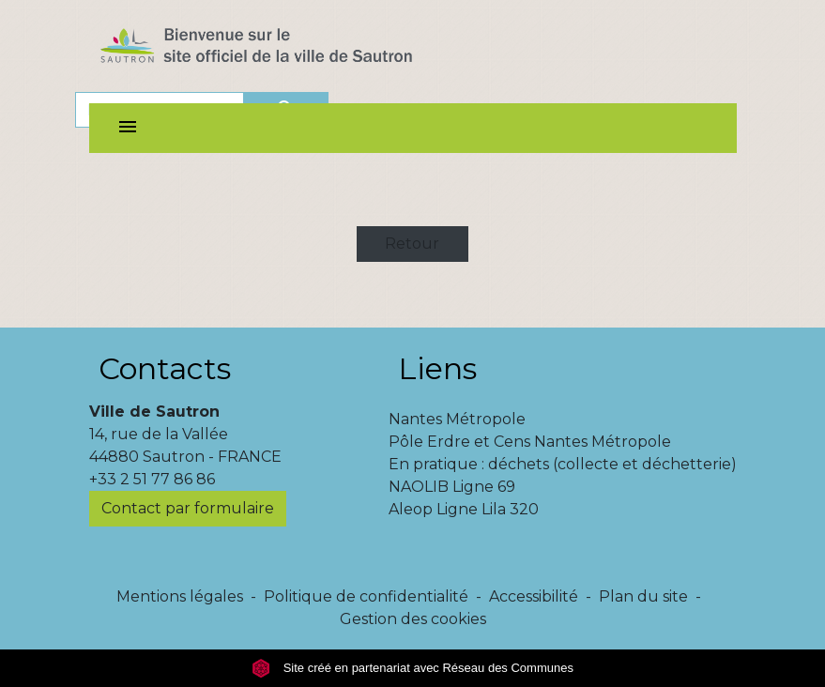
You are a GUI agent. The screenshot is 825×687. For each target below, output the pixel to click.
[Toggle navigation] (127, 128)
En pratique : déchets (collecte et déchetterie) (563, 464)
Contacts (165, 368)
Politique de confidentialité (366, 596)
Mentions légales (179, 596)
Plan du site (643, 596)
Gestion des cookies (413, 619)
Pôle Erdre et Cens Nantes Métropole (530, 441)
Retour (412, 243)
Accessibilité (533, 596)
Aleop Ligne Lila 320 (464, 509)
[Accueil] (289, 50)
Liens (437, 368)
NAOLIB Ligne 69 (452, 487)
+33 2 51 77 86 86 (152, 479)
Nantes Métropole (457, 419)
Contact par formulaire (187, 508)
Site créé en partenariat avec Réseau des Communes (412, 668)
